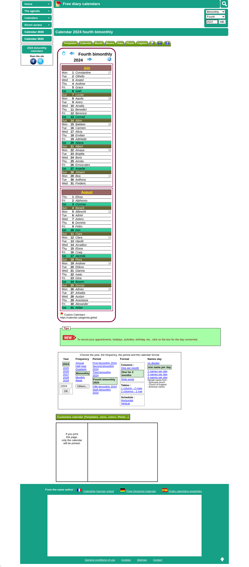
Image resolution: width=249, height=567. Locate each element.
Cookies (126, 559)
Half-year (81, 366)
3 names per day (157, 374)
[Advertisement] (128, 17)
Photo (130, 43)
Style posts (127, 379)
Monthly (80, 377)
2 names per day (157, 371)
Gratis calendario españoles (185, 491)
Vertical (125, 403)
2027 (66, 374)
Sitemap (142, 559)
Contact (157, 559)
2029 (66, 380)
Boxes (110, 43)
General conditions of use (100, 559)
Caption (142, 43)
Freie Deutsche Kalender (141, 491)
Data (120, 43)
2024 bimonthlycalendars (37, 49)
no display (154, 363)
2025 (66, 368)
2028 (66, 377)
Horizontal (127, 400)
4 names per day (157, 377)
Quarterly (81, 369)
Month (99, 43)
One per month (130, 368)
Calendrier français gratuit (98, 491)
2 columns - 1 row (131, 391)
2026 (66, 371)
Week (79, 380)
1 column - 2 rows (131, 388)
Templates (70, 43)
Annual (80, 363)
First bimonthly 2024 (105, 363)
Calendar (85, 43)
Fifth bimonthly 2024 (105, 386)
